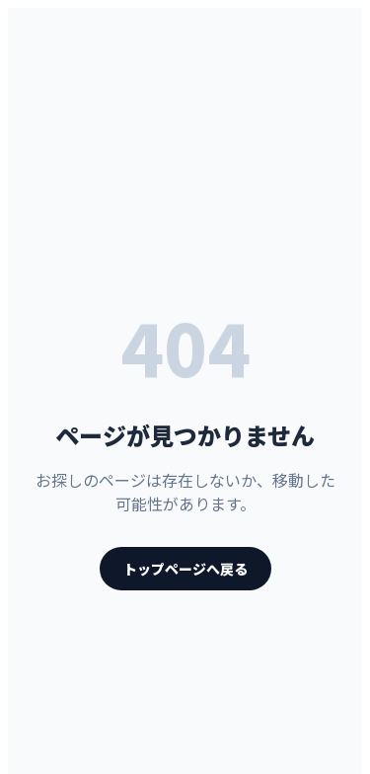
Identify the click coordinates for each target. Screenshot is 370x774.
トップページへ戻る (185, 569)
